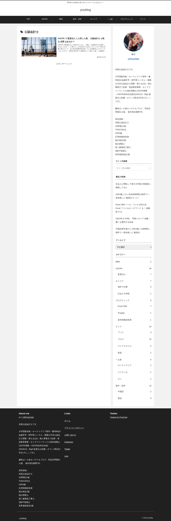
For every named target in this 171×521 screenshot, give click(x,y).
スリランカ (134, 372)
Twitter (67, 449)
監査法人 (134, 274)
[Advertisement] (64, 81)
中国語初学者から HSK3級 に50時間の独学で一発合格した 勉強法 (133, 230)
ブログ (134, 339)
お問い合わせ (70, 435)
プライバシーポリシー (74, 428)
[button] (149, 168)
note (66, 456)
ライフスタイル (134, 346)
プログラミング (133, 300)
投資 (134, 353)
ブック (134, 332)
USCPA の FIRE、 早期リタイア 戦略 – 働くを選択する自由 (133, 220)
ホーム (67, 421)
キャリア (133, 281)
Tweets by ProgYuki (118, 417)
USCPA (133, 268)
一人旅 (133, 359)
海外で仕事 (134, 287)
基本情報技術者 (134, 320)
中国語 (134, 391)
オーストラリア (134, 365)
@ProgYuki (133, 59)
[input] (133, 168)
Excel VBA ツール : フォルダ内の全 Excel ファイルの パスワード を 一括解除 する (133, 208)
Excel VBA (134, 306)
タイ (134, 379)
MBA (133, 262)
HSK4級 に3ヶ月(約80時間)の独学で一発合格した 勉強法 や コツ (132, 196)
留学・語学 (133, 385)
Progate (134, 313)
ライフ (133, 326)
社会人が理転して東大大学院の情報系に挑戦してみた (133, 186)
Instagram (68, 442)
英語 (134, 398)
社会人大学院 (134, 293)
